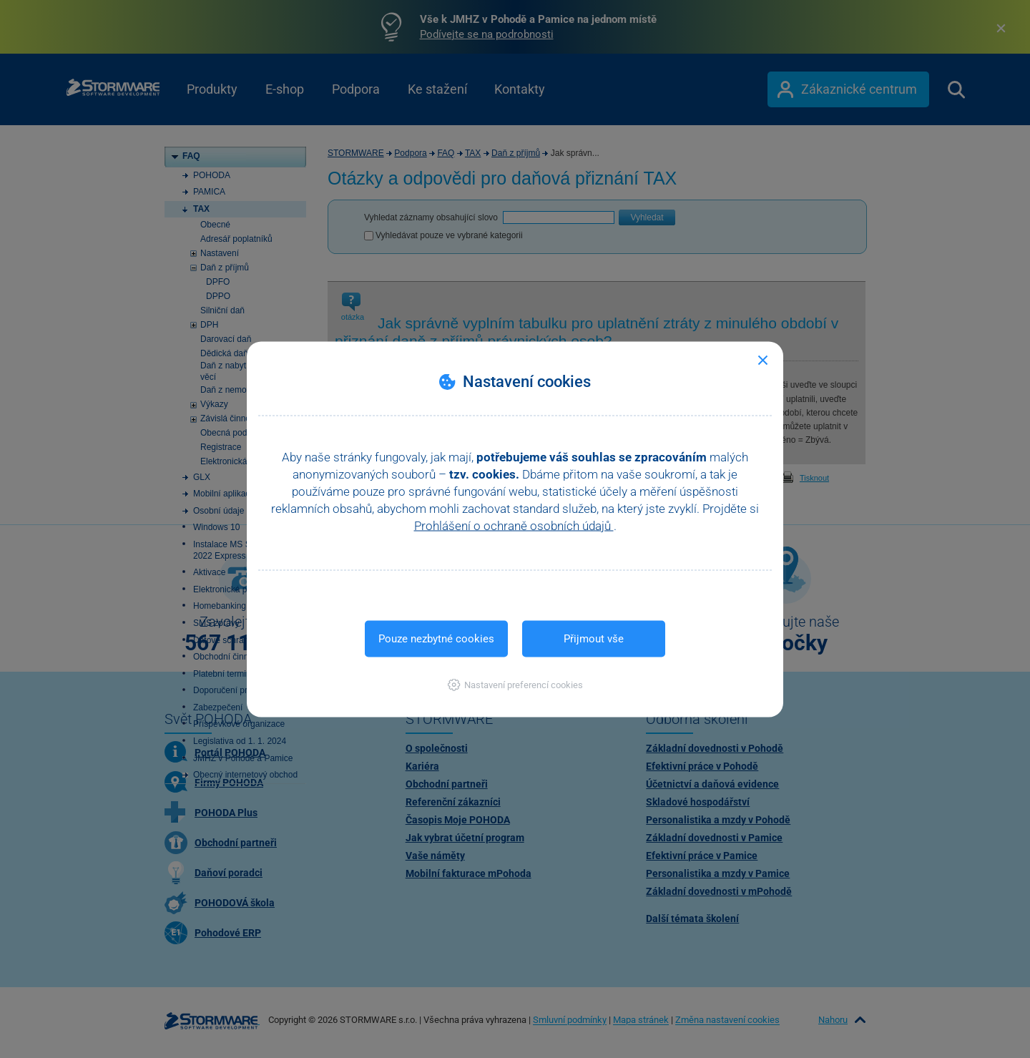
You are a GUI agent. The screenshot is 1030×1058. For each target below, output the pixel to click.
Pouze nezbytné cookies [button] (436, 638)
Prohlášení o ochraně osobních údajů (514, 525)
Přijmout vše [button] (594, 638)
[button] (515, 684)
